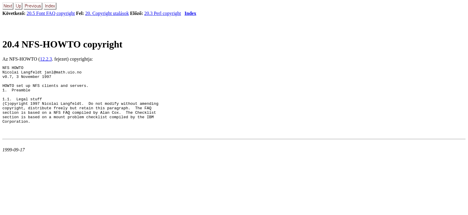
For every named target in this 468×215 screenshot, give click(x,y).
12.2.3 (46, 59)
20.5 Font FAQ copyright (51, 13)
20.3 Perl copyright (162, 13)
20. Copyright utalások (107, 13)
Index (190, 13)
